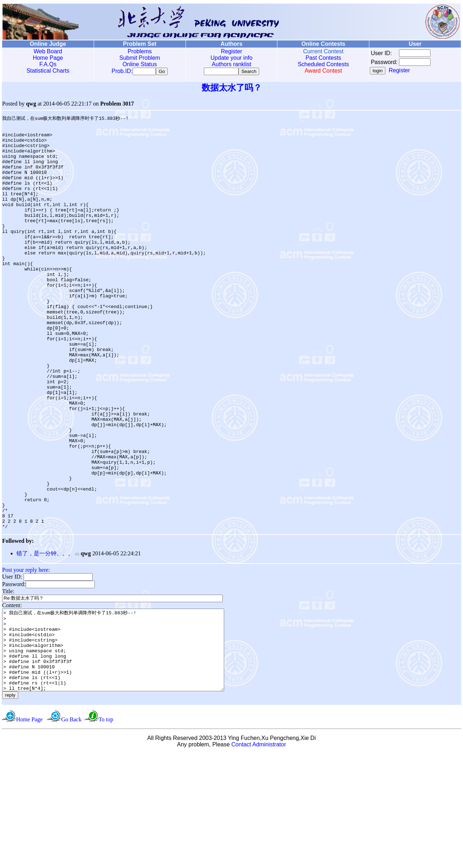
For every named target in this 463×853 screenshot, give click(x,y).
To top (106, 819)
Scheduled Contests (323, 64)
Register (231, 51)
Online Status (140, 64)
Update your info (231, 58)
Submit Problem (139, 58)
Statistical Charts (47, 71)
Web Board (48, 51)
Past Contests (323, 58)
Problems (140, 51)
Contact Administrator (258, 844)
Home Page (48, 58)
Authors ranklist (231, 64)
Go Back (71, 819)
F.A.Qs (47, 64)
